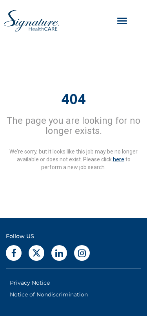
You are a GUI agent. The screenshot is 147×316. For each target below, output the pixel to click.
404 (73, 99)
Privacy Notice (30, 282)
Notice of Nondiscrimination (49, 294)
